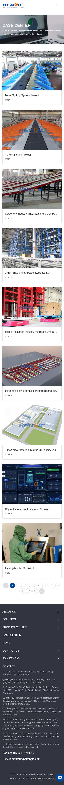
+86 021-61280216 (23, 753)
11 (35, 591)
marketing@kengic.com (26, 759)
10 (28, 591)
